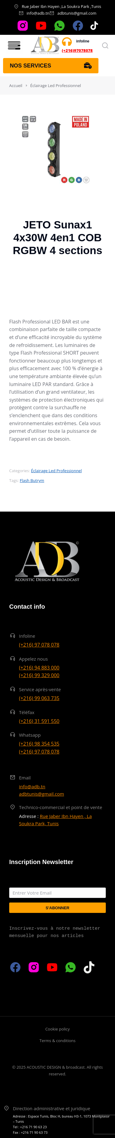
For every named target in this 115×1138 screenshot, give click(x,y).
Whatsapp (30, 735)
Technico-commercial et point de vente (60, 807)
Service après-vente (40, 689)
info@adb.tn (38, 13)
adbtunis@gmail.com (76, 13)
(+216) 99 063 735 (39, 698)
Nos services (51, 66)
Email (25, 778)
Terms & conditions (57, 1040)
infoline (83, 41)
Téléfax (26, 712)
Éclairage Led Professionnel (56, 470)
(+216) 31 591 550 (39, 721)
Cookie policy (57, 1029)
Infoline (27, 636)
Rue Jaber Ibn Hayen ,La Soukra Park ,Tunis (61, 6)
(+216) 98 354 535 (39, 743)
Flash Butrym (32, 480)
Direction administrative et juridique (51, 1108)
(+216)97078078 (77, 50)
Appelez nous (33, 659)
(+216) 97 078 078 (39, 644)
